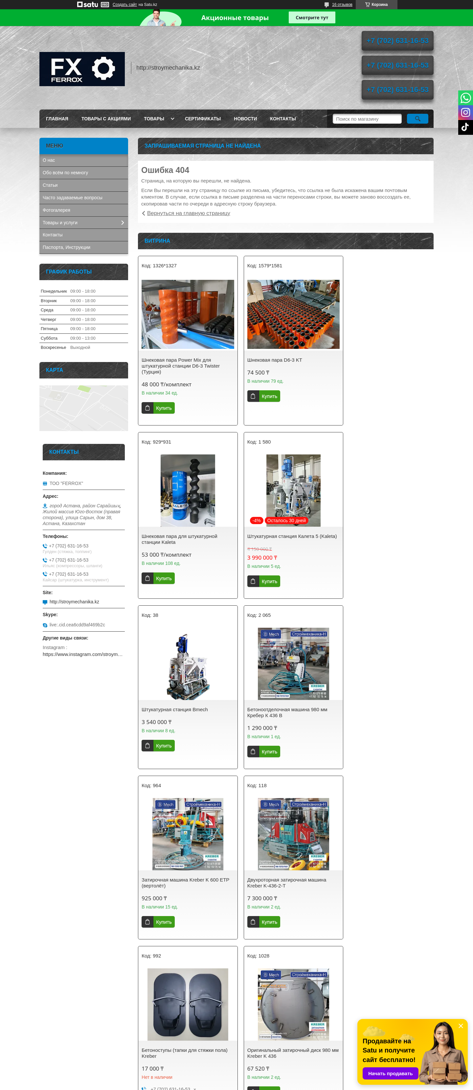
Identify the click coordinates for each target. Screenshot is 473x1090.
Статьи (50, 185)
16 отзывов (342, 4)
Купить (163, 408)
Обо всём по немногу (65, 172)
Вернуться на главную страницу (188, 213)
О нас (49, 160)
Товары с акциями (106, 118)
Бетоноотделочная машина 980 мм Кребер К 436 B (383, 539)
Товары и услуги (60, 222)
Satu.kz (264, 1078)
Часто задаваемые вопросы (72, 197)
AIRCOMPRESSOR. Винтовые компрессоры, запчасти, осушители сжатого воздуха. (81, 1047)
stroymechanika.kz (162, 1023)
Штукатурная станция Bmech (275, 536)
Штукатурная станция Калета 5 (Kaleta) (177, 539)
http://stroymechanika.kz (74, 601)
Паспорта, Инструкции (66, 247)
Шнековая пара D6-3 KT (269, 360)
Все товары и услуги (283, 971)
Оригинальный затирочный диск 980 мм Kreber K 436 (183, 894)
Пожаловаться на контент (252, 1083)
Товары (154, 118)
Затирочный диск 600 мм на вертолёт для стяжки (385, 894)
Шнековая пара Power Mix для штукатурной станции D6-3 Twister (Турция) (181, 366)
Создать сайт (125, 4)
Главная (57, 118)
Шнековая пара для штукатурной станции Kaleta (380, 363)
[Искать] (417, 119)
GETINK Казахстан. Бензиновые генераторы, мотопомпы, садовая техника (78, 1028)
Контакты (283, 118)
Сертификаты (203, 118)
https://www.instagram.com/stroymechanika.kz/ (84, 654)
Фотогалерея (56, 210)
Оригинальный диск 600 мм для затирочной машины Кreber (278, 894)
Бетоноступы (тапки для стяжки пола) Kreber (385, 718)
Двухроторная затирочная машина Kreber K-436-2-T (281, 718)
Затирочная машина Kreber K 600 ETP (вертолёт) (180, 718)
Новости (245, 118)
